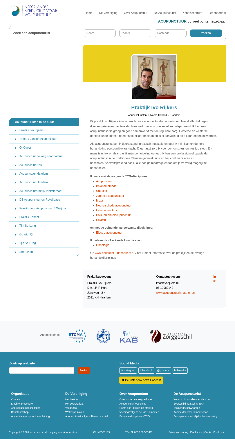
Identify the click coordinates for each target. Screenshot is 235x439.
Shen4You (26, 251)
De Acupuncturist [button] (165, 12)
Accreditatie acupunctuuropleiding (30, 416)
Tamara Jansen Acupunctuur (38, 138)
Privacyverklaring (178, 432)
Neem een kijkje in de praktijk (136, 407)
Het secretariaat (74, 403)
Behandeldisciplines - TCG (134, 416)
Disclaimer (196, 432)
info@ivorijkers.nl (167, 283)
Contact (15, 399)
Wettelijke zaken (74, 412)
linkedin (180, 370)
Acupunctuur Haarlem (33, 173)
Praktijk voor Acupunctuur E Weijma (42, 208)
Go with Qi (26, 234)
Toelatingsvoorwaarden (186, 407)
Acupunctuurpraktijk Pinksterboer (40, 191)
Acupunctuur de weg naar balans (40, 156)
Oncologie (102, 245)
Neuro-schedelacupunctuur (113, 205)
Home (89, 12)
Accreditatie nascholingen (26, 407)
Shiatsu (101, 220)
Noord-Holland (158, 115)
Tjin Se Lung (27, 225)
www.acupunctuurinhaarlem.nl (114, 252)
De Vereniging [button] (108, 12)
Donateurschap (20, 412)
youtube (163, 370)
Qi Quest (25, 147)
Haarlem (175, 115)
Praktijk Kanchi (29, 217)
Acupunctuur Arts (30, 165)
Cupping (101, 191)
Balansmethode (106, 186)
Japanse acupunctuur (110, 195)
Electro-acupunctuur (109, 232)
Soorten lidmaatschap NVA (188, 403)
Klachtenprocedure (22, 403)
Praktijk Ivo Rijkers (31, 130)
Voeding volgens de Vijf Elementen (139, 412)
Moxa (99, 200)
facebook (146, 370)
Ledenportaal (217, 12)
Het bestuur (72, 399)
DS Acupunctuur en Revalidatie (39, 199)
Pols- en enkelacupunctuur (113, 215)
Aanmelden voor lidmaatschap (190, 412)
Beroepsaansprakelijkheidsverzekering (195, 416)
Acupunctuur (104, 181)
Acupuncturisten (137, 115)
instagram (128, 370)
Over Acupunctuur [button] (135, 12)
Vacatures (71, 407)
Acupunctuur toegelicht (132, 403)
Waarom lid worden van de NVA (191, 399)
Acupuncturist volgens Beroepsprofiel (86, 416)
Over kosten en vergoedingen (136, 399)
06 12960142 (164, 287)
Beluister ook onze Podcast (141, 380)
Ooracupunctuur (106, 210)
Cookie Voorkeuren (215, 432)
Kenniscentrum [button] (192, 12)
